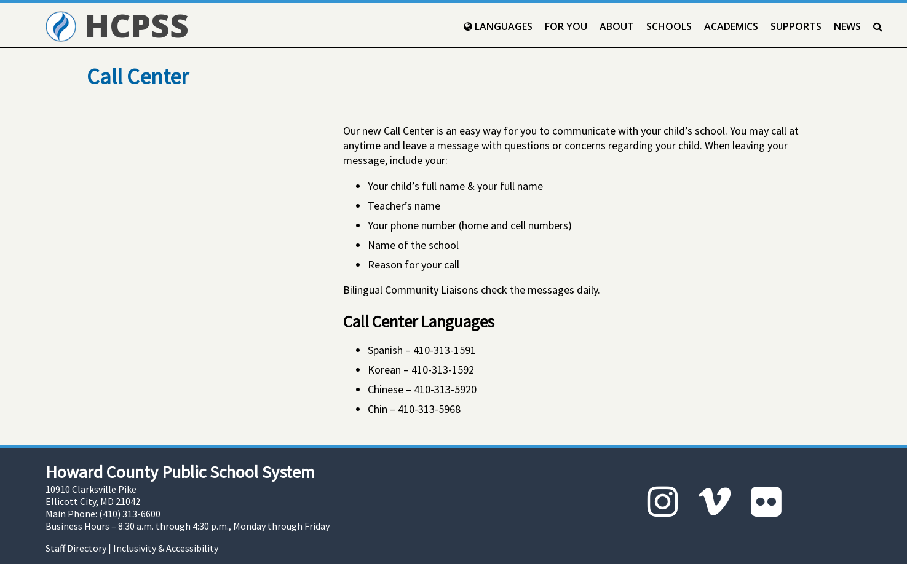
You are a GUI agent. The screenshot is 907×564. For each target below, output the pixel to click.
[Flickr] (766, 501)
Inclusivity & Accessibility (165, 548)
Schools (669, 26)
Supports (796, 26)
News (847, 26)
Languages (498, 26)
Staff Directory (76, 548)
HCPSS (117, 25)
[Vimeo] (714, 501)
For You (566, 26)
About (617, 26)
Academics (731, 26)
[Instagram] (663, 501)
